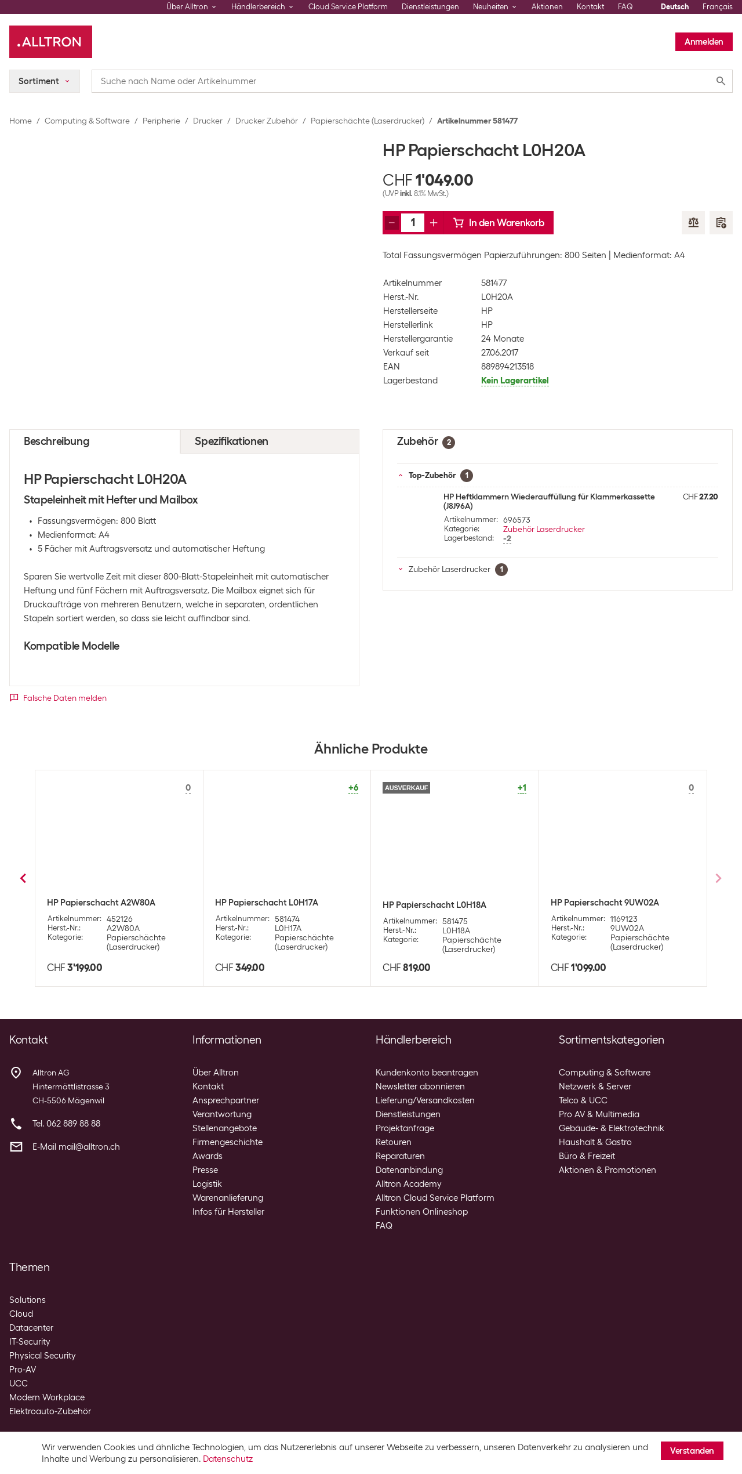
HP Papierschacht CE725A (267, 902)
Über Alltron (215, 1072)
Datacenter (31, 1328)
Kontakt (590, 6)
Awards (207, 1156)
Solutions (27, 1300)
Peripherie (161, 120)
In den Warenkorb (498, 223)
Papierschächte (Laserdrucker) (367, 120)
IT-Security (29, 1342)
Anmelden (704, 42)
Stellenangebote (224, 1128)
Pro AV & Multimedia (599, 1114)
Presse (205, 1170)
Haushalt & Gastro (595, 1142)
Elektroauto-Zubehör (50, 1411)
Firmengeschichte (227, 1142)
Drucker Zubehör (266, 120)
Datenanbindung (409, 1170)
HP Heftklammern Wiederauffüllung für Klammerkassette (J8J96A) (549, 501)
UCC (18, 1383)
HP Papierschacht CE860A (99, 902)
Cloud (21, 1314)
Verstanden (692, 1451)
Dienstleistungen (430, 6)
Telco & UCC (583, 1100)
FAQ (625, 6)
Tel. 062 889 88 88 (66, 1123)
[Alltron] (50, 42)
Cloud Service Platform (348, 6)
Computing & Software (87, 120)
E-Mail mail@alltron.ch (76, 1147)
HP (487, 311)
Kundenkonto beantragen (427, 1072)
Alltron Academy (409, 1184)
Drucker (208, 120)
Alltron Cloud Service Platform (435, 1198)
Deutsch (675, 6)
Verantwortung (222, 1114)
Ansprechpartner (225, 1100)
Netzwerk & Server (595, 1086)
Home (20, 120)
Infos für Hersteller (228, 1212)
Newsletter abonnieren (420, 1086)
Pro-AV (22, 1369)
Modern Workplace (47, 1397)
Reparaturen (400, 1156)
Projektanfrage (405, 1128)
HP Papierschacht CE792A (603, 902)
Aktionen (547, 6)
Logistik (207, 1184)
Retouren (394, 1142)
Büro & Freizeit (587, 1156)
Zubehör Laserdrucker (544, 529)
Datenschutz (228, 1459)
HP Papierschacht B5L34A (434, 905)
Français (718, 6)
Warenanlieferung (227, 1198)
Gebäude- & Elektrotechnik (611, 1128)
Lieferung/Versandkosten (425, 1100)
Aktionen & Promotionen (607, 1170)
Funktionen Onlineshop (422, 1212)
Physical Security (42, 1355)
